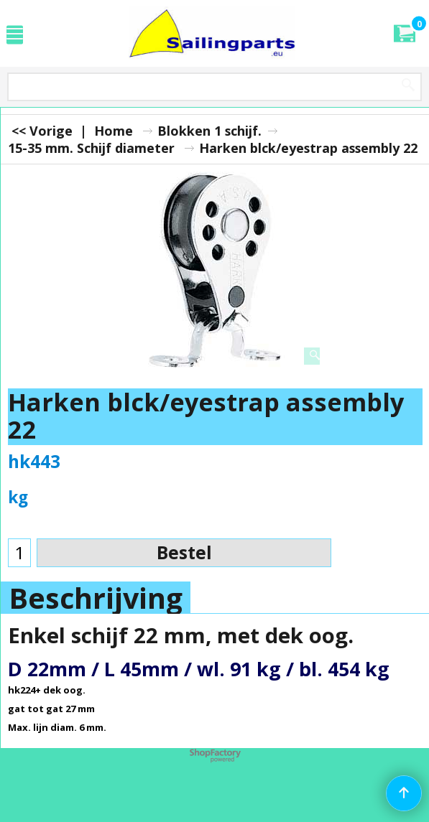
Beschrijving (96, 598)
